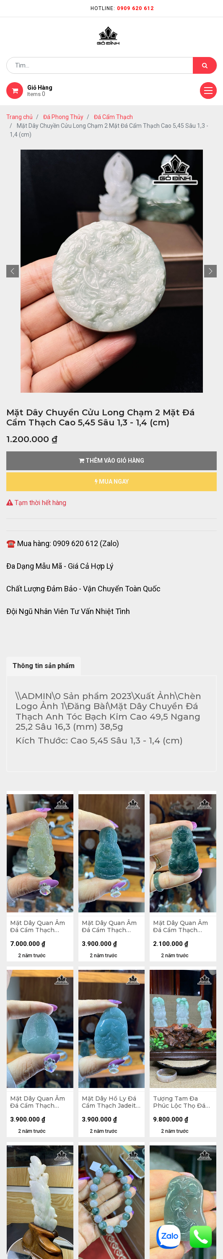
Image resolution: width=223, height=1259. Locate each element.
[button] (12, 271)
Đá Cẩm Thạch (113, 117)
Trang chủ (19, 117)
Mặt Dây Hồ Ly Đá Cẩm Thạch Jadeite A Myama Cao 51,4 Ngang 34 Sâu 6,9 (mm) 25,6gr (111, 1102)
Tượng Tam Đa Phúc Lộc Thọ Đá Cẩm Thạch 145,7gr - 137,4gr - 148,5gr (181, 1102)
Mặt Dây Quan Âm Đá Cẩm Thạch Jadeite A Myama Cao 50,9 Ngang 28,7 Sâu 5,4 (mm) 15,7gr (109, 927)
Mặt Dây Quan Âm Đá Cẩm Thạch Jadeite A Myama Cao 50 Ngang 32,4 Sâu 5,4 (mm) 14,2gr (181, 927)
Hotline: (122, 8)
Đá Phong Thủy (63, 117)
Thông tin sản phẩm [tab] (44, 666)
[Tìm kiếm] (205, 65)
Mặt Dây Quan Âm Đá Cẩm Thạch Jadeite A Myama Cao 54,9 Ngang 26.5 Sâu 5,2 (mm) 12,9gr (37, 927)
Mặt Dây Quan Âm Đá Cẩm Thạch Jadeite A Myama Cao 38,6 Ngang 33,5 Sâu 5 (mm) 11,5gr (37, 1102)
